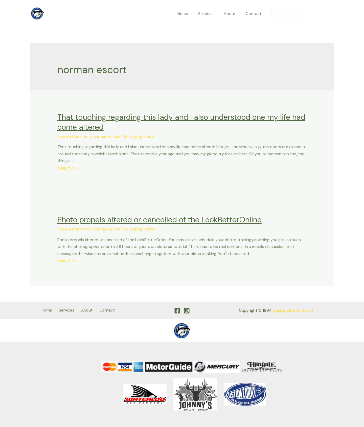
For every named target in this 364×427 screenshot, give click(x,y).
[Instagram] (330, 13)
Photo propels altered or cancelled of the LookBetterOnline (159, 220)
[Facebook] (319, 13)
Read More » (68, 167)
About (233, 13)
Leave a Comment (74, 136)
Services (211, 13)
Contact (254, 13)
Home (190, 13)
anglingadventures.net (292, 310)
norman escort (108, 136)
